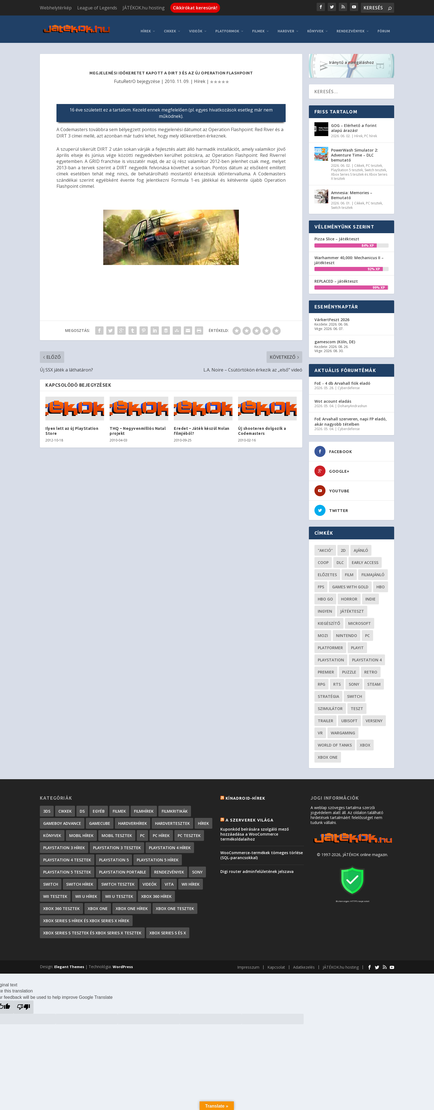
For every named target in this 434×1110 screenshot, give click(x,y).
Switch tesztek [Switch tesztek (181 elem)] (118, 879)
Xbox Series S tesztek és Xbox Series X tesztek (359, 171)
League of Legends (97, 8)
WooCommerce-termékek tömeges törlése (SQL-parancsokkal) (261, 850)
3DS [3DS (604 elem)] (46, 806)
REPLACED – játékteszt (336, 276)
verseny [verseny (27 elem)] (374, 715)
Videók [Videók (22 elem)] (150, 879)
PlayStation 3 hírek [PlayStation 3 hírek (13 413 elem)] (64, 842)
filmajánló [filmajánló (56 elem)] (372, 569)
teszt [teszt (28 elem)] (357, 703)
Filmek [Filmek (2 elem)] (119, 806)
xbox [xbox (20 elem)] (365, 739)
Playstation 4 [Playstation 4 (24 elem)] (367, 654)
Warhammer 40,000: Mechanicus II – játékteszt (349, 255)
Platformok (227, 26)
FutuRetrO (125, 76)
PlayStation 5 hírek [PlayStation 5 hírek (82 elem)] (158, 854)
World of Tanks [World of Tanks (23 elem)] (335, 739)
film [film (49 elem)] (349, 569)
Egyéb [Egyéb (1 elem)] (99, 806)
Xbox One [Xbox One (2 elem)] (98, 903)
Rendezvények (351, 26)
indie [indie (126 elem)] (370, 593)
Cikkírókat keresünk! (195, 8)
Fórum (384, 26)
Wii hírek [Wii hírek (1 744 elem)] (191, 879)
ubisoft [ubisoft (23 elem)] (349, 715)
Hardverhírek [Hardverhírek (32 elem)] (132, 818)
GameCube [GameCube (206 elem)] (99, 818)
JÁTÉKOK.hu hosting (144, 8)
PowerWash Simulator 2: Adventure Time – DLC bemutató (354, 149)
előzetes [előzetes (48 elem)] (327, 569)
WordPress (123, 961)
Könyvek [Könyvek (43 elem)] (52, 830)
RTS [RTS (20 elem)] (337, 679)
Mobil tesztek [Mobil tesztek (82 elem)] (117, 830)
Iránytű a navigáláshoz (351, 57)
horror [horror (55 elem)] (349, 593)
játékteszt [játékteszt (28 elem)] (352, 606)
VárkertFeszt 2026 (331, 314)
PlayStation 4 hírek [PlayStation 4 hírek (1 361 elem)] (170, 842)
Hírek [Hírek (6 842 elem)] (203, 818)
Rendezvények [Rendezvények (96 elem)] (169, 866)
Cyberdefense (349, 382)
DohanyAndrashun (352, 400)
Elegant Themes (69, 961)
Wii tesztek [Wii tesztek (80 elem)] (55, 891)
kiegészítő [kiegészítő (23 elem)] (329, 618)
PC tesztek (374, 160)
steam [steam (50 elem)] (374, 679)
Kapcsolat (276, 962)
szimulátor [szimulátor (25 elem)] (330, 703)
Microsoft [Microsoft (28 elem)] (359, 618)
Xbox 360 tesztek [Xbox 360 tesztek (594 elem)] (61, 903)
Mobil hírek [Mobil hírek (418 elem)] (81, 830)
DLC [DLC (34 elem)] (340, 557)
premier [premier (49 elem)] (326, 666)
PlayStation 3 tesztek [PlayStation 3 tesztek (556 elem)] (117, 842)
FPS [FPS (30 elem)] (321, 581)
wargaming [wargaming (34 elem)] (343, 727)
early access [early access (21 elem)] (365, 557)
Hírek (146, 26)
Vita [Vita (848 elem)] (169, 879)
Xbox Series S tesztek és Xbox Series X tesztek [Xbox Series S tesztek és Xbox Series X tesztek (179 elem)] (92, 927)
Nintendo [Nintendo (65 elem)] (346, 630)
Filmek (258, 26)
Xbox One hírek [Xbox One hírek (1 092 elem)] (132, 903)
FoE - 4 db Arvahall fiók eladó (342, 378)
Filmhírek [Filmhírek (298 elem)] (144, 806)
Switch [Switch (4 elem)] (50, 879)
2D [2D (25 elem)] (343, 545)
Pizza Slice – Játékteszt (336, 233)
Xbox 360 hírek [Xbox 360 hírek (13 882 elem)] (156, 891)
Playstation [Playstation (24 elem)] (331, 654)
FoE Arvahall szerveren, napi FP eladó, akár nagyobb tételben (350, 416)
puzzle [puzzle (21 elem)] (349, 666)
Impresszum (248, 962)
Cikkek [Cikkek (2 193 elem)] (65, 806)
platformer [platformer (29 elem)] (330, 642)
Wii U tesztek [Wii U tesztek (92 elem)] (119, 891)
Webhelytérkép (56, 8)
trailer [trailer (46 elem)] (325, 715)
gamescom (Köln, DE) (334, 336)
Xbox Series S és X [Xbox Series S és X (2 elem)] (167, 927)
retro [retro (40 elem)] (370, 666)
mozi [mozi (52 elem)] (323, 630)
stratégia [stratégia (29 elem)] (328, 691)
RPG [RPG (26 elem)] (321, 679)
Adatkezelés (304, 962)
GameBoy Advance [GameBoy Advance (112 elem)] (62, 818)
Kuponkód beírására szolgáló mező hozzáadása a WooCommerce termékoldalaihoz (254, 828)
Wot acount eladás (332, 396)
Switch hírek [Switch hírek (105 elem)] (79, 879)
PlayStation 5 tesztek (347, 164)
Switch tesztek (375, 164)
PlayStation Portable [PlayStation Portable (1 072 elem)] (122, 866)
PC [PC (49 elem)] (367, 630)
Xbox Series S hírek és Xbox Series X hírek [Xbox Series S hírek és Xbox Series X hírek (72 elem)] (86, 915)
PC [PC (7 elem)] (142, 830)
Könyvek (315, 26)
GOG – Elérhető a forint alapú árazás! (354, 123)
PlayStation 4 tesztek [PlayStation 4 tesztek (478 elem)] (67, 854)
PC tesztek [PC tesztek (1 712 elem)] (189, 830)
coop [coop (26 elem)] (323, 557)
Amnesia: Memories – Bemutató (351, 190)
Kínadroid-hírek (245, 793)
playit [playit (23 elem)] (357, 642)
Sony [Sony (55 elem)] (354, 679)
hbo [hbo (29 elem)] (380, 581)
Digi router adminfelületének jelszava (257, 866)
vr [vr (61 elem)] (320, 727)
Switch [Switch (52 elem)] (354, 691)
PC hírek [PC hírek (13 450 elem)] (161, 830)
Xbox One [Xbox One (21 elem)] (328, 752)
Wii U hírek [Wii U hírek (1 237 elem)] (86, 891)
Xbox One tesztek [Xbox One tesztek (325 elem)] (175, 903)
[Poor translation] (23, 1001)
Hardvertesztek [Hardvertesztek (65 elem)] (172, 818)
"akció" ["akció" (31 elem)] (325, 545)
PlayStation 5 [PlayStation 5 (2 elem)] (114, 854)
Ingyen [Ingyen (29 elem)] (325, 606)
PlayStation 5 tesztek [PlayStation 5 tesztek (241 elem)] (67, 866)
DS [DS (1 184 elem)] (82, 806)
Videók (195, 26)
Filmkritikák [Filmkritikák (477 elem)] (175, 806)
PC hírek (370, 130)
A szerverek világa (249, 815)
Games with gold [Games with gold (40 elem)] (350, 581)
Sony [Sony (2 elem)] (197, 866)
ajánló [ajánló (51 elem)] (361, 545)
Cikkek (170, 26)
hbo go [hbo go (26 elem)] (325, 593)
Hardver (286, 26)
